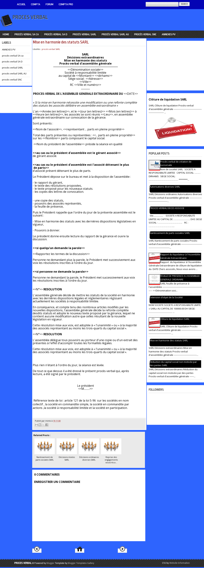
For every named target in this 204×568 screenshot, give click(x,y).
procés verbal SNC (145, 34)
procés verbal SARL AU (115, 34)
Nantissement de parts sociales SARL (170, 233)
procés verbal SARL (84, 34)
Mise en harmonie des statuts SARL (61, 42)
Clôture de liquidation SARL (168, 99)
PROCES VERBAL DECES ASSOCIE (167, 208)
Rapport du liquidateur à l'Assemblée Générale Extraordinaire (180, 256)
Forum (49, 4)
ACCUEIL (21, 4)
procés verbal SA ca (26, 34)
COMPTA (35, 4)
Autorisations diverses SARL (165, 186)
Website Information (179, 563)
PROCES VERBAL (30, 17)
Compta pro (66, 4)
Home (6, 34)
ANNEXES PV (168, 34)
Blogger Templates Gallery (81, 563)
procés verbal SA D (55, 34)
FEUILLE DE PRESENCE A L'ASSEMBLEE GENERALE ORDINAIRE (180, 277)
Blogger (50, 563)
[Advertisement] (16, 100)
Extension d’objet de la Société (166, 297)
